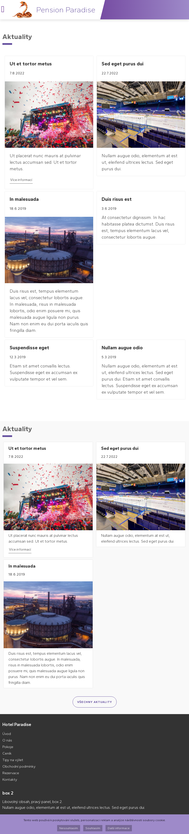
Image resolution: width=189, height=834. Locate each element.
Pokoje (7, 747)
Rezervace (10, 773)
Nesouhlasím (68, 828)
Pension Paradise (65, 9)
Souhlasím (92, 828)
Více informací (21, 180)
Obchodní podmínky (19, 766)
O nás (7, 740)
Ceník (7, 753)
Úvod (6, 734)
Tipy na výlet (12, 760)
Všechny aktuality (94, 702)
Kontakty (9, 779)
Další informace (119, 828)
